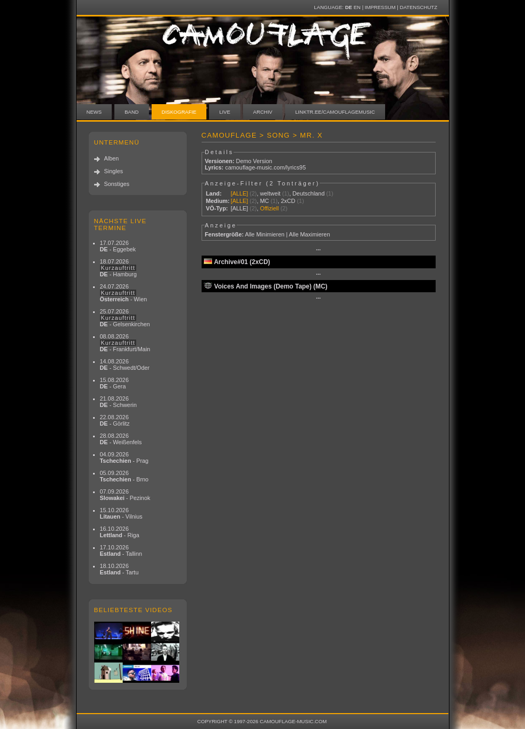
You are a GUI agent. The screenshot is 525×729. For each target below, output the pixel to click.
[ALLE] (239, 193)
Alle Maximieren (309, 234)
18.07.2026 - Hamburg (118, 267)
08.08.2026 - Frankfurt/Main (125, 342)
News (94, 112)
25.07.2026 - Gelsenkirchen (125, 317)
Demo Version (254, 161)
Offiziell (269, 208)
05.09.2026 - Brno (124, 476)
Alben (111, 158)
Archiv (262, 112)
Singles (113, 171)
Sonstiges (117, 184)
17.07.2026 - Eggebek (118, 246)
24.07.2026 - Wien (123, 292)
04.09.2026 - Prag (124, 457)
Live (224, 112)
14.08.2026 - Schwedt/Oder (125, 364)
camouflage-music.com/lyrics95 (265, 167)
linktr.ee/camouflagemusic (335, 112)
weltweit (270, 193)
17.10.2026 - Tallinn (121, 550)
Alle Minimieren (264, 234)
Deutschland (308, 193)
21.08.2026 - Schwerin (118, 401)
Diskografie (179, 112)
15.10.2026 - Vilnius (121, 513)
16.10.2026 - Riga (119, 531)
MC (264, 201)
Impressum (380, 7)
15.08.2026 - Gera (114, 383)
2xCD (288, 201)
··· (318, 250)
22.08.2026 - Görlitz (115, 420)
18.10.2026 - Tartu (119, 569)
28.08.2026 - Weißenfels (121, 439)
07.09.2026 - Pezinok (125, 494)
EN (357, 7)
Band (131, 112)
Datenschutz (418, 7)
